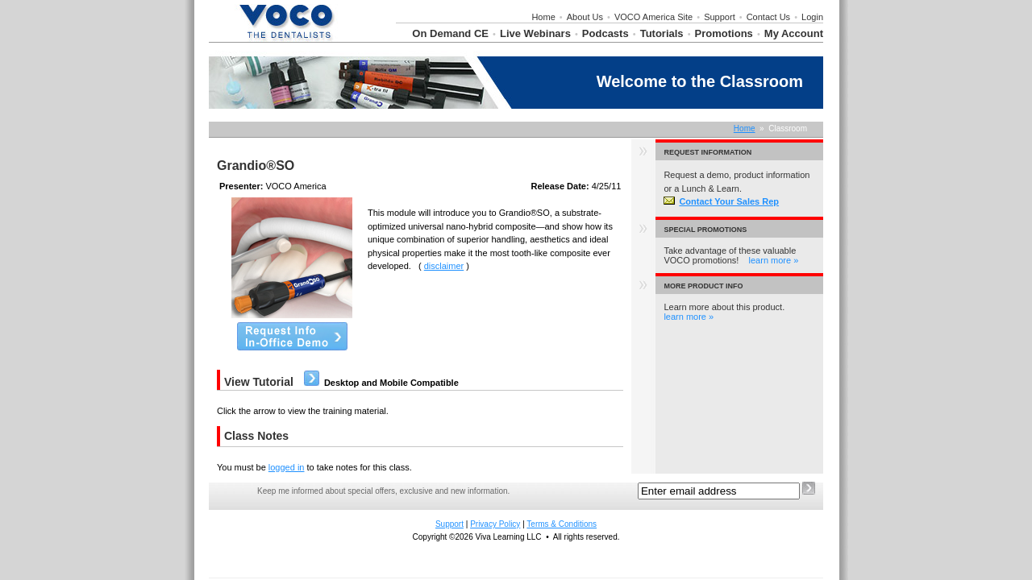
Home (543, 17)
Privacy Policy (495, 524)
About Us (585, 17)
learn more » (774, 260)
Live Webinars (535, 33)
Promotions (724, 33)
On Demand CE (450, 33)
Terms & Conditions (561, 524)
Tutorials (662, 33)
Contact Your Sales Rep (721, 201)
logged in (286, 467)
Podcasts (605, 33)
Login (812, 17)
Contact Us (768, 17)
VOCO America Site (653, 17)
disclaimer (444, 266)
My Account (793, 33)
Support (719, 17)
